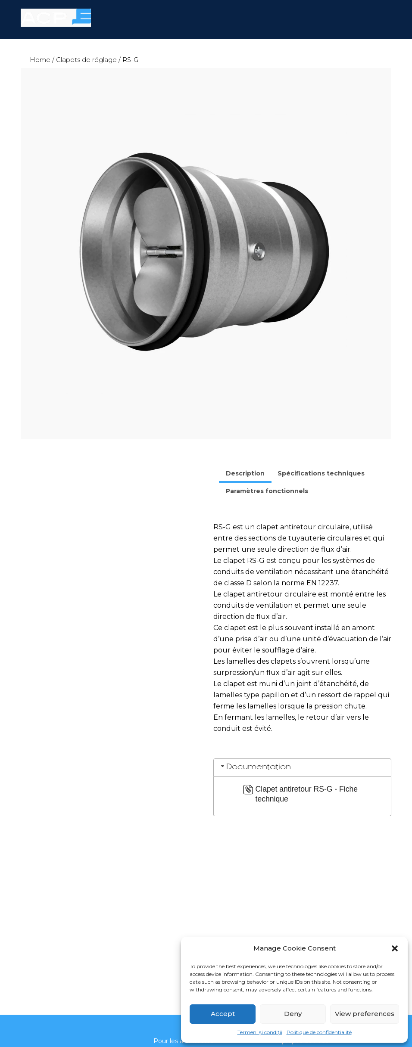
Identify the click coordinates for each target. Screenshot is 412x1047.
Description (245, 473)
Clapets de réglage (86, 60)
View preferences (364, 1014)
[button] (394, 948)
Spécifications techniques (321, 473)
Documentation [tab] (255, 767)
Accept (223, 1014)
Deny (293, 1014)
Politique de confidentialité (319, 1032)
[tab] (245, 475)
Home (40, 60)
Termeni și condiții (259, 1032)
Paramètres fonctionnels (267, 491)
